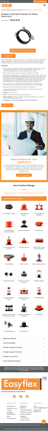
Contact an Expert (24, 175)
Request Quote (7, 105)
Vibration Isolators (26, 412)
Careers (9, 410)
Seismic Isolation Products (12, 347)
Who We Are (11, 406)
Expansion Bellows (9, 338)
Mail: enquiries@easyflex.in (40, 407)
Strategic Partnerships (11, 413)
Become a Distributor (40, 1)
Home (3, 10)
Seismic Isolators (25, 414)
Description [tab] (8, 56)
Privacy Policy (22, 429)
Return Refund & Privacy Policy (37, 429)
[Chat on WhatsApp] (44, 423)
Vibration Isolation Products (13, 198)
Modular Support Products (14, 10)
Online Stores (11, 418)
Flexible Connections (10, 356)
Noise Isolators (25, 420)
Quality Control (12, 408)
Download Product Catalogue (22, 50)
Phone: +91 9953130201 (37, 410)
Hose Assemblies (9, 343)
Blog (8, 416)
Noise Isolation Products (12, 361)
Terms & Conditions (10, 429)
